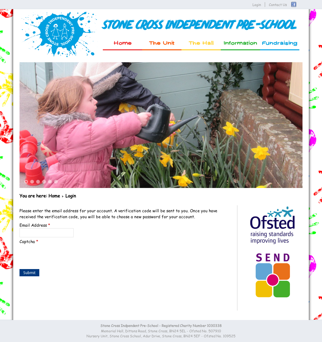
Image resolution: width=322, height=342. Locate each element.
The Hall (201, 43)
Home (122, 43)
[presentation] (67, 257)
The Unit (162, 43)
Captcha (28, 241)
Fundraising (279, 43)
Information (240, 43)
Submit (29, 272)
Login (257, 4)
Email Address (34, 225)
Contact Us (278, 4)
